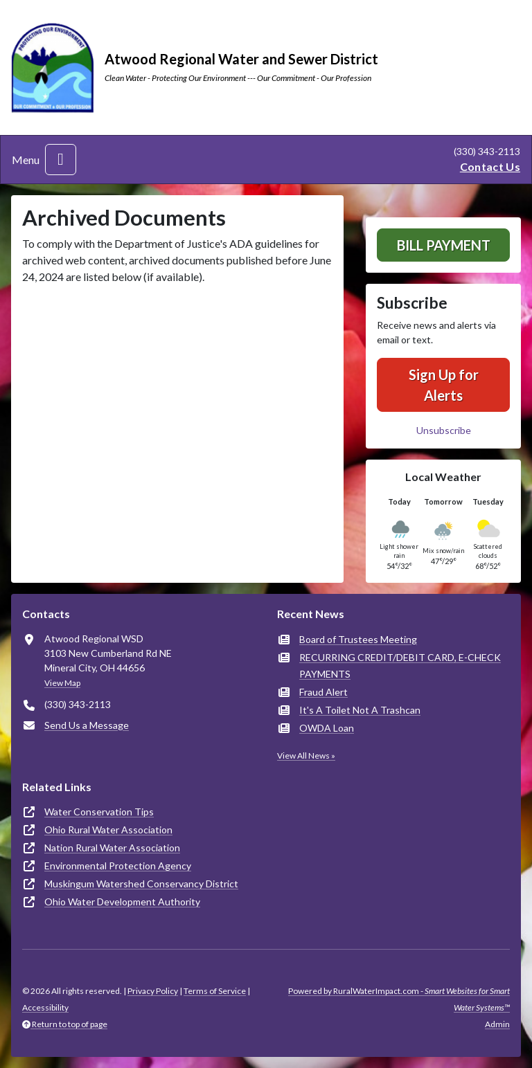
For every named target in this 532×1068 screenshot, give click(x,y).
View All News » (306, 755)
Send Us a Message (86, 725)
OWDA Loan (326, 728)
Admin (497, 1024)
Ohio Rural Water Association (108, 829)
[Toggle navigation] (60, 159)
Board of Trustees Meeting (358, 639)
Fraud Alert (323, 692)
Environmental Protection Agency (117, 865)
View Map (62, 683)
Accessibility (45, 1007)
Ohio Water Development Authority (122, 901)
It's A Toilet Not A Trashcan (359, 710)
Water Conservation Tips (99, 811)
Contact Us (490, 166)
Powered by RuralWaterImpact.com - (399, 999)
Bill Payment (443, 245)
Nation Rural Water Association (112, 847)
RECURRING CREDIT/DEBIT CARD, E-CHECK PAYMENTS (400, 665)
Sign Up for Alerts (444, 385)
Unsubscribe (443, 430)
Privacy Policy (152, 991)
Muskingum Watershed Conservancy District (141, 883)
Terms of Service (215, 991)
